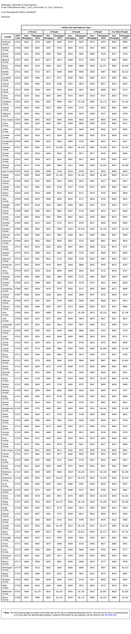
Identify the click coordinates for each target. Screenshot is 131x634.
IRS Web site (110, 615)
